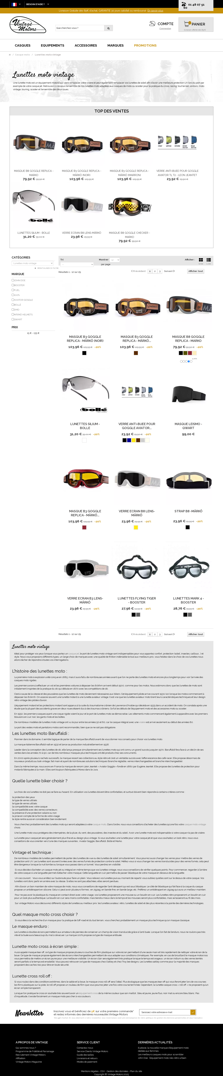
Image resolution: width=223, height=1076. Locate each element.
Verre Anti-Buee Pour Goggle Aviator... (136, 426)
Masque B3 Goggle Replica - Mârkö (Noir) (85, 339)
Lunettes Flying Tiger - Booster (137, 600)
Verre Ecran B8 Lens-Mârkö (81, 232)
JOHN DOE (19, 280)
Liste (209, 261)
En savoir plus (155, 10)
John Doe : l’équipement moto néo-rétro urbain (162, 1058)
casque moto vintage (195, 824)
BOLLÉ (17, 304)
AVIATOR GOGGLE (23, 300)
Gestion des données (117, 1071)
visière (142, 722)
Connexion (165, 28)
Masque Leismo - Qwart (188, 426)
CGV (102, 1071)
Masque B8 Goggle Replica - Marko (188, 339)
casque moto (99, 824)
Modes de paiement (87, 1061)
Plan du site (136, 1071)
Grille (201, 261)
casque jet (73, 653)
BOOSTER (19, 285)
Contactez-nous (85, 1048)
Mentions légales (89, 1071)
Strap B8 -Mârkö (188, 511)
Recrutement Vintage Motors (30, 1054)
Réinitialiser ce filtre (48, 268)
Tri (62, 259)
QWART (18, 319)
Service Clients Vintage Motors (92, 1051)
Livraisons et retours (87, 1058)
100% (17, 295)
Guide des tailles (85, 1054)
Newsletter (29, 1014)
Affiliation (20, 1058)
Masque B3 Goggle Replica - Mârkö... (137, 339)
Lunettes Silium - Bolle (34, 232)
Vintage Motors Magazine (29, 1061)
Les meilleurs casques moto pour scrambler (161, 1054)
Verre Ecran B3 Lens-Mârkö (85, 600)
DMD (16, 309)
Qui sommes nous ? (26, 1048)
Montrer (104, 259)
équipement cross (88, 993)
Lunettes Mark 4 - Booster (188, 600)
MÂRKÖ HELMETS (23, 314)
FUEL (17, 290)
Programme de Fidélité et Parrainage (35, 1051)
